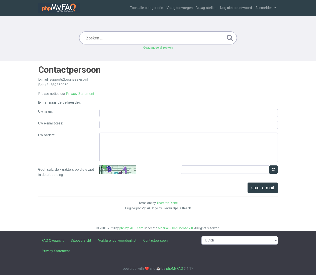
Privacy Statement (80, 94)
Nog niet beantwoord (236, 8)
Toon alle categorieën (146, 8)
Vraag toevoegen (180, 8)
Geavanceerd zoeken (158, 47)
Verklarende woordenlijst (117, 240)
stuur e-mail (262, 187)
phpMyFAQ (174, 268)
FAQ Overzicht (53, 240)
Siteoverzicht (81, 240)
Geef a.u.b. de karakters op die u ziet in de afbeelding (66, 172)
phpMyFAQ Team (131, 228)
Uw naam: (45, 111)
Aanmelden (264, 8)
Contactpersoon (155, 240)
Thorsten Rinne (167, 203)
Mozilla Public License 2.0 (175, 228)
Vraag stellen (206, 8)
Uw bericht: (46, 135)
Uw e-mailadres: (50, 123)
